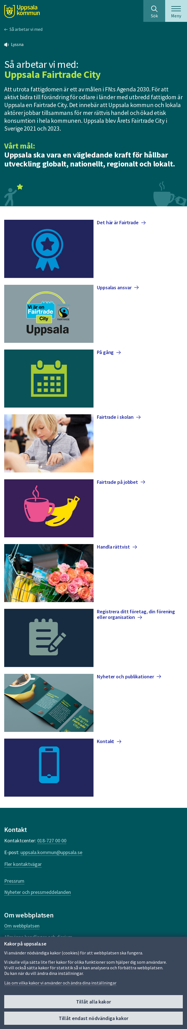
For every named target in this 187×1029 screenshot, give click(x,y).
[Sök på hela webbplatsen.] (154, 11)
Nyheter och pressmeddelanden (37, 892)
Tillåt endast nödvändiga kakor (93, 1018)
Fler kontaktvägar (23, 864)
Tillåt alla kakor (93, 1001)
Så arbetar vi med (26, 29)
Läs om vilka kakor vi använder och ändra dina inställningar (60, 983)
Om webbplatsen (21, 925)
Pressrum (14, 881)
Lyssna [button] (17, 44)
